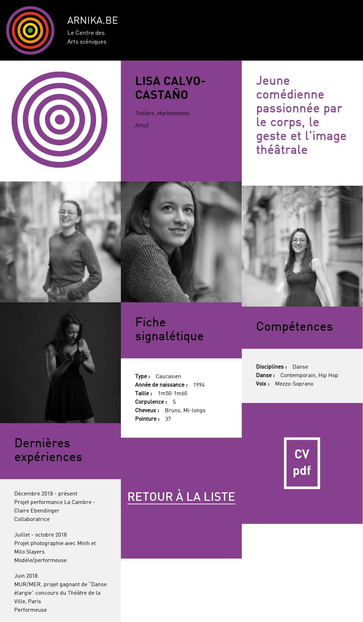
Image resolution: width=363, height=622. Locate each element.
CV (302, 463)
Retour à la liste (181, 498)
